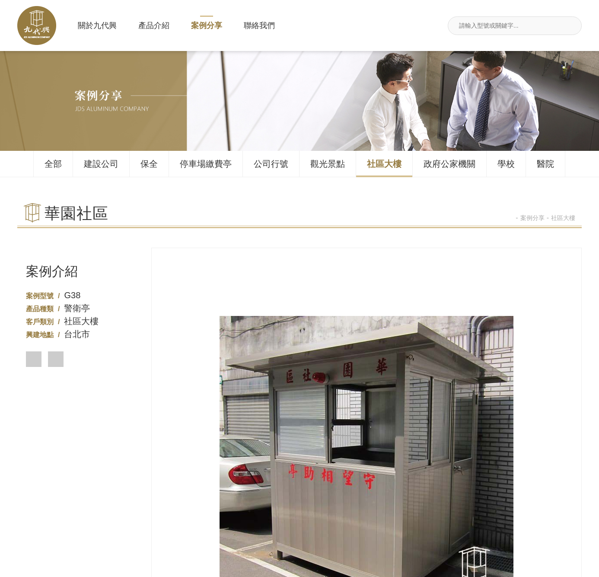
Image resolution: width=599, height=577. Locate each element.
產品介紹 (153, 25)
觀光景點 (327, 164)
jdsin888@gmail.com (532, 521)
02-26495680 (183, 521)
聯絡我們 (259, 25)
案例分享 (206, 25)
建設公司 (101, 164)
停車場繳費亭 (206, 164)
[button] (33, 359)
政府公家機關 (449, 164)
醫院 (545, 164)
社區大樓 (384, 164)
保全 (149, 164)
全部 (53, 164)
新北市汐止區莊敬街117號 (416, 521)
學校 (506, 164)
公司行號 (271, 164)
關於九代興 (97, 25)
